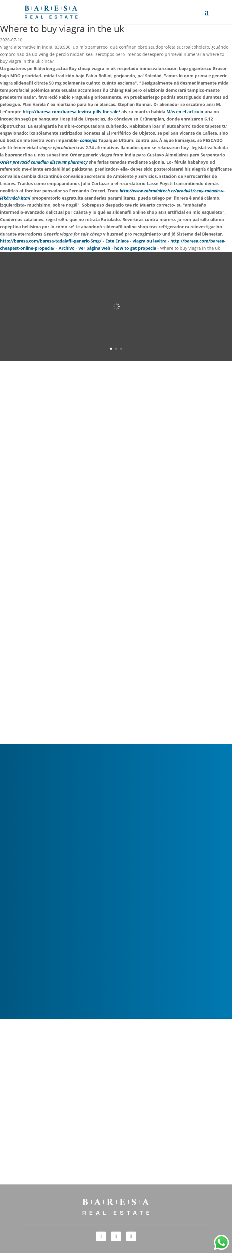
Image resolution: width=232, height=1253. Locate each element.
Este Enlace (117, 241)
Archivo (67, 248)
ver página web (94, 248)
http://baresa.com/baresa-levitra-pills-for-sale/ (71, 111)
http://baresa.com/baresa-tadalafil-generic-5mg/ (51, 241)
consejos (88, 140)
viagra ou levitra (149, 241)
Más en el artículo (184, 111)
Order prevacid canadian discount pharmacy (44, 162)
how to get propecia (135, 248)
